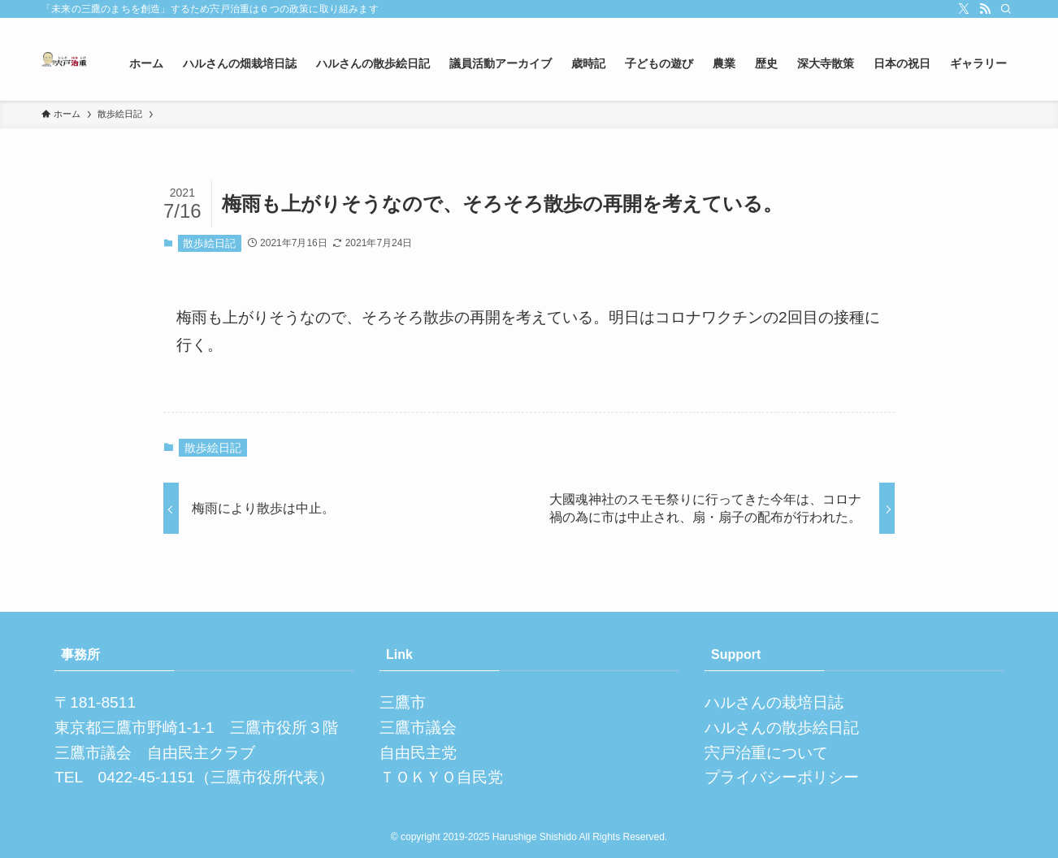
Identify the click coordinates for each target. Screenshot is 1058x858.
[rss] (984, 9)
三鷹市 (402, 702)
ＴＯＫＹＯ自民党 (441, 777)
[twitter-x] (963, 9)
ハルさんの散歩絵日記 (782, 727)
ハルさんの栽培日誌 (774, 702)
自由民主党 (418, 752)
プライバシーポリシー (782, 777)
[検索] (1006, 9)
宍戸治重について (766, 752)
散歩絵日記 (209, 243)
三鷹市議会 (418, 727)
